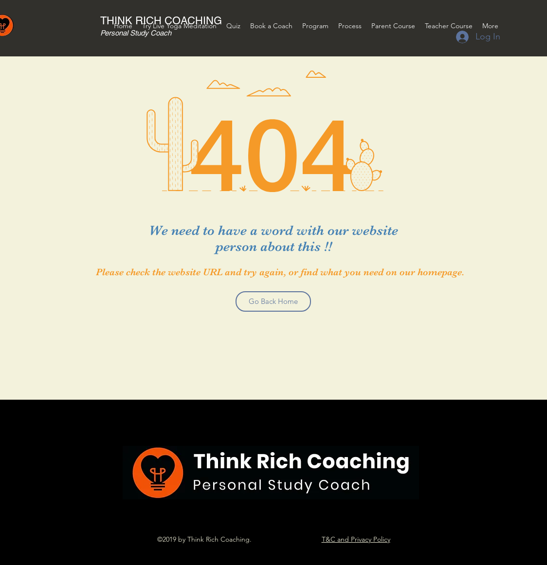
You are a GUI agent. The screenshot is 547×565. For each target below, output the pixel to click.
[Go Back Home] (273, 301)
